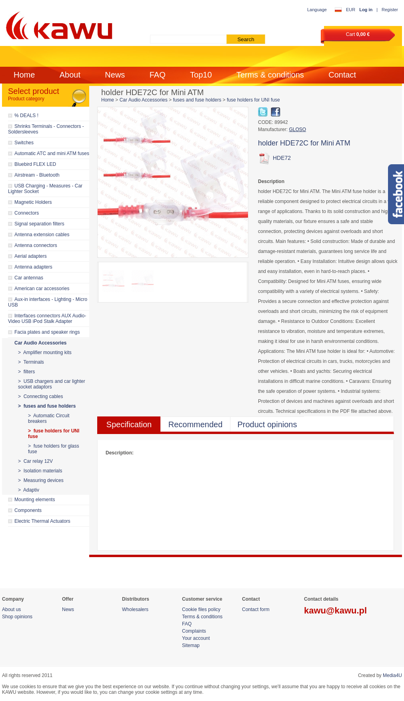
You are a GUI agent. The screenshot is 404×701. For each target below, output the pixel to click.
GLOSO (297, 129)
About (70, 74)
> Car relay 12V (35, 461)
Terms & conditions (270, 74)
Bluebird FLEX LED (35, 164)
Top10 (201, 74)
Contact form (256, 609)
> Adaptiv (28, 490)
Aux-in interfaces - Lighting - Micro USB (47, 302)
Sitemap (191, 645)
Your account (196, 638)
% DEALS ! (26, 115)
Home (24, 74)
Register (390, 9)
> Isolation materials (40, 471)
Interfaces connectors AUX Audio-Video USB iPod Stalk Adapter (47, 318)
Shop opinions (17, 616)
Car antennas (28, 278)
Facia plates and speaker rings (47, 332)
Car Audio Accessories (40, 343)
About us (11, 609)
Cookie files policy (201, 609)
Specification (129, 424)
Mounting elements (34, 499)
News (115, 74)
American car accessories (41, 288)
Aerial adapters (30, 256)
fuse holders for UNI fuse (253, 100)
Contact (342, 74)
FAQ (158, 74)
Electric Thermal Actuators (42, 521)
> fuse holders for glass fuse (53, 448)
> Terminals (31, 362)
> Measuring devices (41, 480)
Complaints (194, 631)
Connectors (26, 213)
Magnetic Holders (33, 202)
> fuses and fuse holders (47, 406)
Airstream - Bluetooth (37, 175)
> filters (26, 371)
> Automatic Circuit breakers (49, 418)
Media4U (392, 675)
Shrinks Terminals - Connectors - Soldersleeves (46, 129)
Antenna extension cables (41, 234)
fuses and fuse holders (197, 100)
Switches (24, 142)
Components (28, 510)
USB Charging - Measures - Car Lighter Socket (45, 188)
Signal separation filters (39, 224)
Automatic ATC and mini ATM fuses (51, 153)
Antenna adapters (33, 267)
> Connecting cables (40, 396)
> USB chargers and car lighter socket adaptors (51, 384)
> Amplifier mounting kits (45, 352)
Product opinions (267, 424)
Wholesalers (135, 609)
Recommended (195, 424)
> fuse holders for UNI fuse (53, 433)
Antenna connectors (35, 245)
